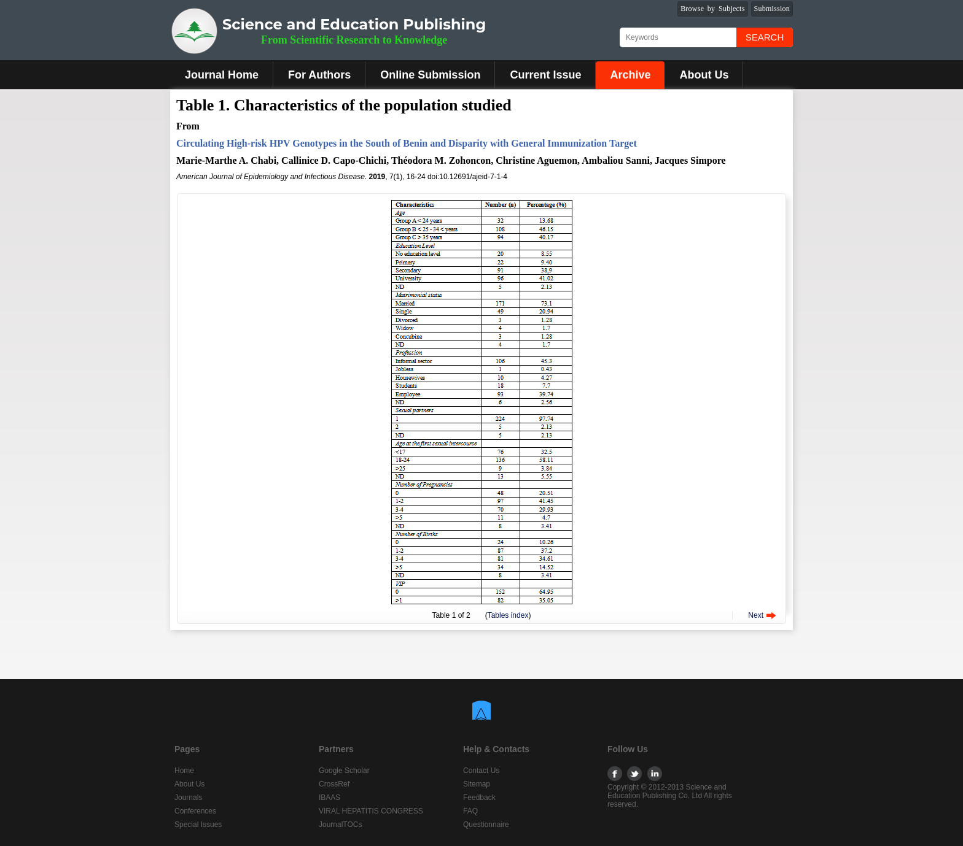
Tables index (508, 615)
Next (755, 615)
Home (184, 770)
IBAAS (329, 797)
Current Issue (545, 75)
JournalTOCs (340, 824)
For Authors (319, 75)
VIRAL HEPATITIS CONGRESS (371, 811)
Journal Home (222, 75)
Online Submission (430, 75)
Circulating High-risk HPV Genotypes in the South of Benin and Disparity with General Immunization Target (406, 143)
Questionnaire (486, 824)
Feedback (479, 797)
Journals (188, 797)
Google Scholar (344, 770)
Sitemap (476, 784)
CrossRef (334, 784)
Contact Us (481, 770)
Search (765, 37)
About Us (703, 75)
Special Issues (198, 824)
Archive (630, 75)
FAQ (470, 811)
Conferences (195, 811)
